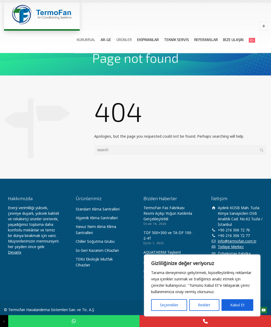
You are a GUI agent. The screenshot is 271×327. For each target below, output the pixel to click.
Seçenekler (169, 304)
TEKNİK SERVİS (176, 39)
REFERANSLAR (206, 39)
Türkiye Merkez (231, 246)
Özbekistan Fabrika (234, 253)
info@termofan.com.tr (237, 241)
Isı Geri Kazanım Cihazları (97, 250)
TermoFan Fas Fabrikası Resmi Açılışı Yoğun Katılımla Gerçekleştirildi (167, 213)
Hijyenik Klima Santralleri (97, 217)
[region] (202, 285)
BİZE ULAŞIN (233, 39)
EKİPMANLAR (148, 39)
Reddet (204, 304)
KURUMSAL (86, 39)
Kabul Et (237, 304)
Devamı (14, 252)
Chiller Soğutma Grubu (95, 241)
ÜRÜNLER (124, 39)
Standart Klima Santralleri (98, 209)
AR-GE (106, 39)
